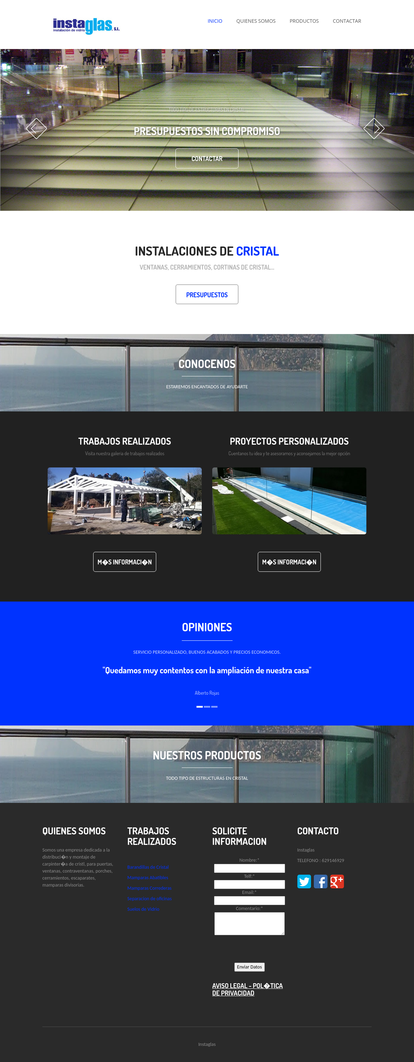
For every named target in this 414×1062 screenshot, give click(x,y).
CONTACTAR (347, 21)
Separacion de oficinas (149, 899)
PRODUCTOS (304, 21)
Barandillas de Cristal (148, 867)
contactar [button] (207, 158)
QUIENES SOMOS (256, 21)
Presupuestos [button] (207, 295)
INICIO (215, 21)
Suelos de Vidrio (143, 909)
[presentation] (265, 949)
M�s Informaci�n (125, 562)
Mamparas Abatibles (147, 878)
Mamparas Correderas (149, 888)
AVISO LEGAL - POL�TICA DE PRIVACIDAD (247, 989)
